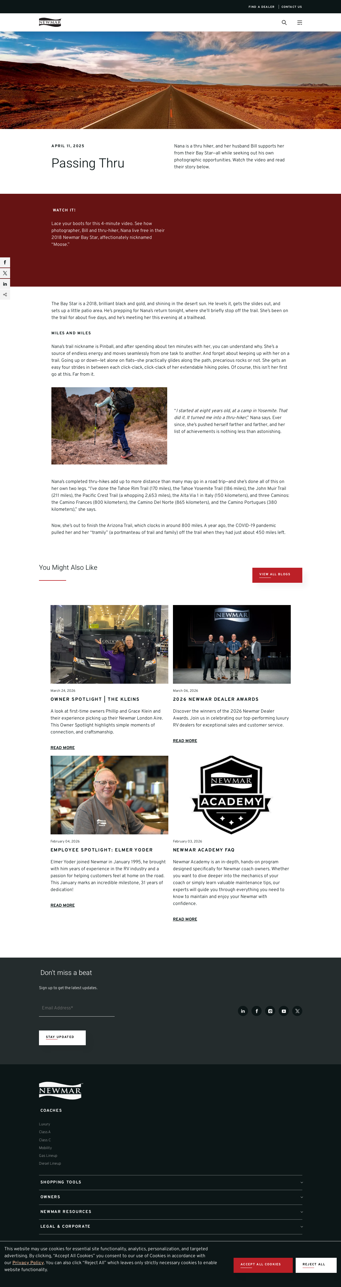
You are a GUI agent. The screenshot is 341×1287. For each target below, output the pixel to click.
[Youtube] (284, 1030)
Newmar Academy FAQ (204, 866)
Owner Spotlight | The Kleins (95, 715)
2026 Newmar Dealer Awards (216, 715)
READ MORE (64, 763)
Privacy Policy (28, 1263)
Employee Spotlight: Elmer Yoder (102, 866)
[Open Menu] (299, 22)
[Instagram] (270, 1030)
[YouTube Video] (232, 247)
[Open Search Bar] (284, 22)
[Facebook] (256, 1030)
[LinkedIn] (243, 1030)
